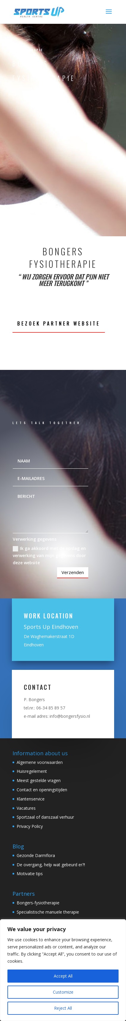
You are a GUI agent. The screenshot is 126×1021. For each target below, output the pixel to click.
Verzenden (73, 572)
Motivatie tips (30, 873)
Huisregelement (32, 771)
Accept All (63, 976)
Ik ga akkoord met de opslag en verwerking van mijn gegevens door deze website (49, 555)
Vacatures (26, 808)
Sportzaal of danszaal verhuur (45, 817)
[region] (63, 970)
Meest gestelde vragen (39, 780)
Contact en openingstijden (42, 789)
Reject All (63, 1008)
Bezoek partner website (58, 323)
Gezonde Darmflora (36, 855)
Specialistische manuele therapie (48, 912)
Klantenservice (31, 799)
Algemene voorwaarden (40, 762)
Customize (63, 992)
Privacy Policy (30, 826)
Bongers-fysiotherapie (38, 903)
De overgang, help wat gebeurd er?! (51, 864)
